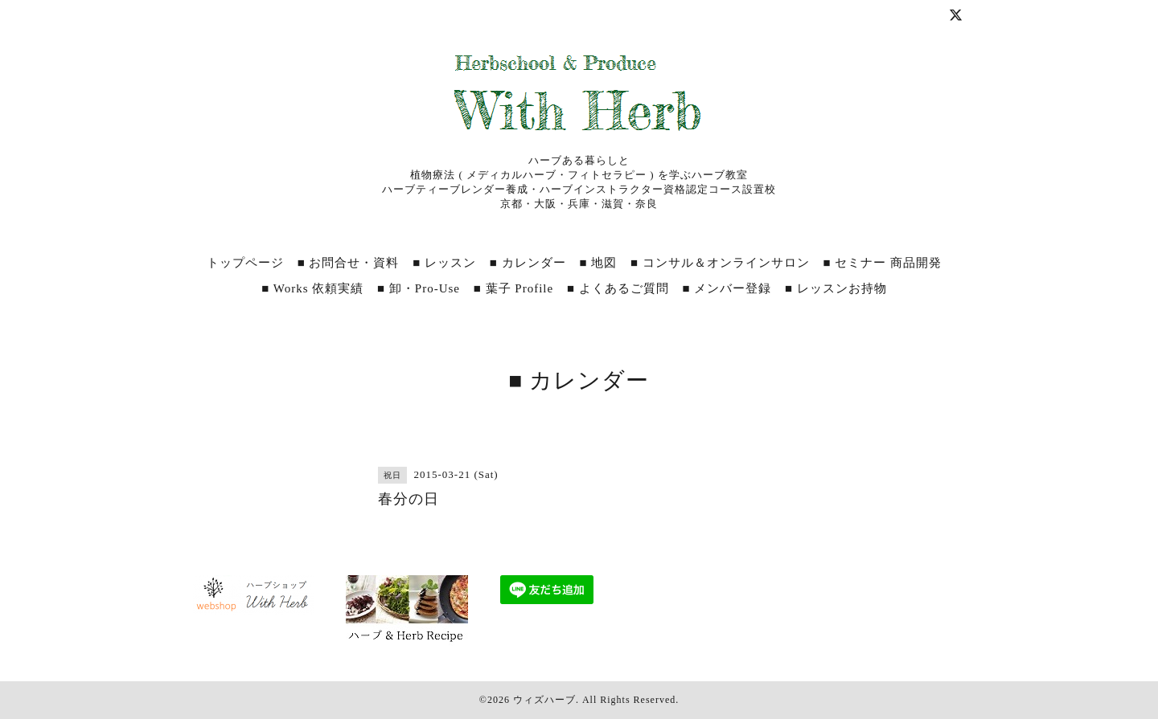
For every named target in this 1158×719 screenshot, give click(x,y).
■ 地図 (598, 262)
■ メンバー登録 (726, 288)
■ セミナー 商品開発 (882, 262)
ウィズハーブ (544, 699)
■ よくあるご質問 (618, 288)
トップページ (245, 262)
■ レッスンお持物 (836, 288)
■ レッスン (444, 262)
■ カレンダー (528, 262)
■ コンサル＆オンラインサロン (720, 262)
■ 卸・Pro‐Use (418, 288)
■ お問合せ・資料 (349, 262)
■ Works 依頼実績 (312, 288)
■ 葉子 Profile (513, 288)
